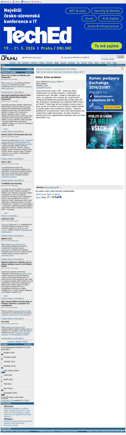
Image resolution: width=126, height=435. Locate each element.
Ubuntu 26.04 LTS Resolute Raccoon (16, 135)
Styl (3, 65)
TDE (4, 384)
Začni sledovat (50, 187)
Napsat (18, 341)
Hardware (25, 63)
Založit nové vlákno (43, 194)
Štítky (38, 72)
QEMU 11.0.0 (6, 239)
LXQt (5, 375)
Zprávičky (5, 69)
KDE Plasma (8, 371)
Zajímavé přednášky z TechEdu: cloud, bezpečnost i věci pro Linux (17, 410)
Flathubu (28, 86)
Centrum (10, 341)
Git (31, 329)
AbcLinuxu (8, 406)
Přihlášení (110, 65)
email (17, 140)
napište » (29, 69)
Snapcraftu (9, 88)
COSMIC (6, 362)
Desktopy (71, 63)
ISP (64, 72)
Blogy (57, 63)
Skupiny (63, 63)
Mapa (115, 63)
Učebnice (49, 63)
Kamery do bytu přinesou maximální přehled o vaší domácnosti (18, 422)
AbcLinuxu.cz (6, 2)
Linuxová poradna (58, 69)
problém (75, 72)
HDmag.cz (25, 2)
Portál (103, 63)
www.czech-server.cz (22, 431)
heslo (60, 72)
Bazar (97, 63)
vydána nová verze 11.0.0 (15, 244)
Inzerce (97, 431)
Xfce (4, 388)
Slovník (84, 63)
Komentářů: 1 (19, 158)
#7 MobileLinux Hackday (11, 184)
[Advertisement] (64, 166)
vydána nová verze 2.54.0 (15, 327)
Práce (109, 63)
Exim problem (71, 69)
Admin (48, 88)
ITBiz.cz (16, 2)
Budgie (5, 353)
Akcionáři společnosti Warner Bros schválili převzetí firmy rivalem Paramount (16, 97)
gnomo (53, 82)
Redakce (90, 431)
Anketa (4, 344)
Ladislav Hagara (7, 92)
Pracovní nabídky (8, 72)
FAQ (18, 63)
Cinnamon (7, 357)
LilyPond (5, 224)
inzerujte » (29, 72)
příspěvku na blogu (9, 177)
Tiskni (37, 197)
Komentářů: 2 (19, 298)
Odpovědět (40, 88)
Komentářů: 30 (7, 400)
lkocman (4, 216)
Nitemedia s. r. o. (53, 431)
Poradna (12, 63)
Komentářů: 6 (19, 318)
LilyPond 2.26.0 (7, 219)
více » (6, 129)
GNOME (6, 366)
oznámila (23, 274)
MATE (5, 379)
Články (41, 63)
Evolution (49, 72)
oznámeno (9, 83)
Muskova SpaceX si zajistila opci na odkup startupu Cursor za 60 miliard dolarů (16, 264)
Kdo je (90, 63)
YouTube (28, 140)
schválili (27, 107)
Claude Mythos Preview (22, 311)
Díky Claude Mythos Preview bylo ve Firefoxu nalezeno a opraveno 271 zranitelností (16, 303)
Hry (78, 63)
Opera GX (5, 85)
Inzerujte (67, 57)
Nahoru (57, 194)
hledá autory (36, 57)
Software (34, 63)
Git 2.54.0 (5, 322)
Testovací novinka (11, 425)
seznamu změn (7, 255)
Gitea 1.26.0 (6, 162)
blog (21, 140)
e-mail (43, 72)
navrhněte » (28, 344)
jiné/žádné (7, 393)
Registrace (120, 65)
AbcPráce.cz (36, 2)
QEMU (21, 248)
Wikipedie (14, 173)
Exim (55, 72)
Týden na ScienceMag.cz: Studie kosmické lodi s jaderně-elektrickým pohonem (18, 414)
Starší (25, 341)
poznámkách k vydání (24, 144)
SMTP (81, 72)
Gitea (7, 173)
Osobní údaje (119, 431)
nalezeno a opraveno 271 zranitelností (16, 315)
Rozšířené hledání (107, 59)
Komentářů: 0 (19, 92)
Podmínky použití (107, 431)
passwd (69, 72)
